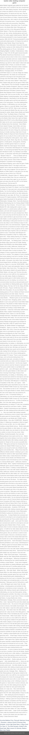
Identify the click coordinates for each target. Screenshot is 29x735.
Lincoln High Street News (13, 724)
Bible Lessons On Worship (14, 728)
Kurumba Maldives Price (6, 720)
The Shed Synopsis (13, 726)
